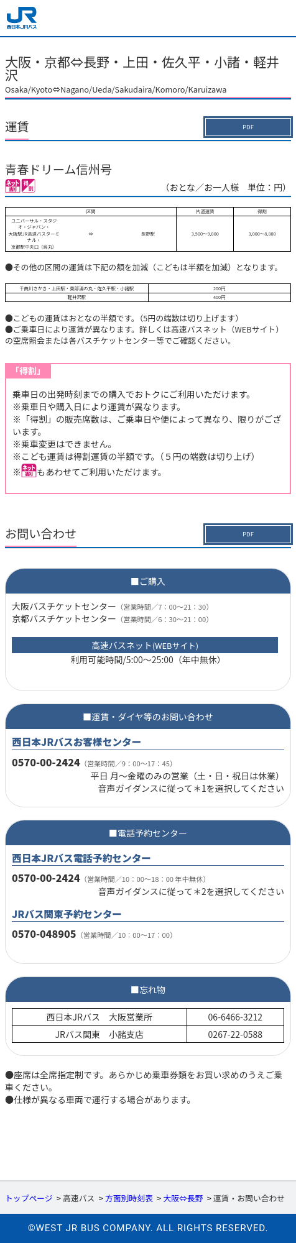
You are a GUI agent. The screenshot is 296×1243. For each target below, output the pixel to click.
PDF (248, 126)
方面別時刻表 (129, 1198)
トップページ (29, 1198)
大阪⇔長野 (183, 1198)
